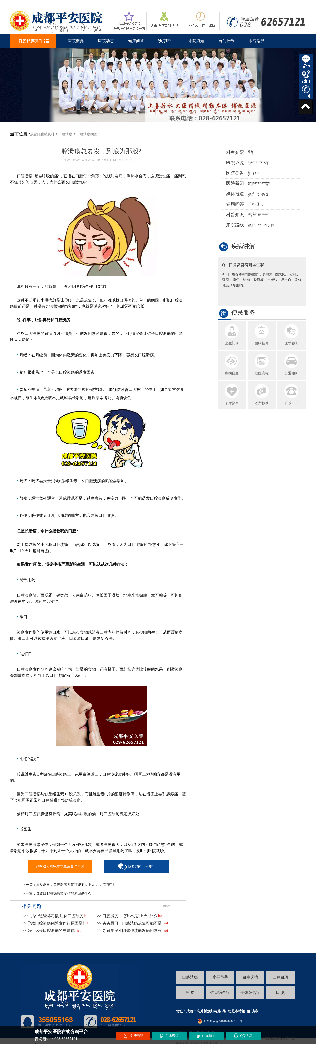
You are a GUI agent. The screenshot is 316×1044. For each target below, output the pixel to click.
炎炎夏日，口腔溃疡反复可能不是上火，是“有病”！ (75, 885)
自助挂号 (226, 41)
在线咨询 (172, 1036)
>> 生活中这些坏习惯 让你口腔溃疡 (56, 916)
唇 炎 (190, 992)
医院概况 (76, 41)
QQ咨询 (246, 1036)
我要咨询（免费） (141, 866)
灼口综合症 (220, 992)
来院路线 (256, 41)
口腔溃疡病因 (87, 134)
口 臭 (280, 992)
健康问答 (136, 41)
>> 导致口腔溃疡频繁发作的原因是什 (57, 923)
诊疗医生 (166, 41)
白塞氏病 (250, 977)
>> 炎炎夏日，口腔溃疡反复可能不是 (132, 923)
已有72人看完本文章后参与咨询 (60, 866)
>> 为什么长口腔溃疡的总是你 (51, 930)
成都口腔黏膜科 (42, 134)
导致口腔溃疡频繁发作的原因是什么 (63, 893)
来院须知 (196, 41)
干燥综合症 (250, 992)
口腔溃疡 (65, 134)
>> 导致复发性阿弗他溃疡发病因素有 (132, 930)
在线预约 (209, 1036)
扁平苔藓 (220, 977)
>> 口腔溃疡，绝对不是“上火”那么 (130, 916)
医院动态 (106, 41)
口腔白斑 (280, 977)
